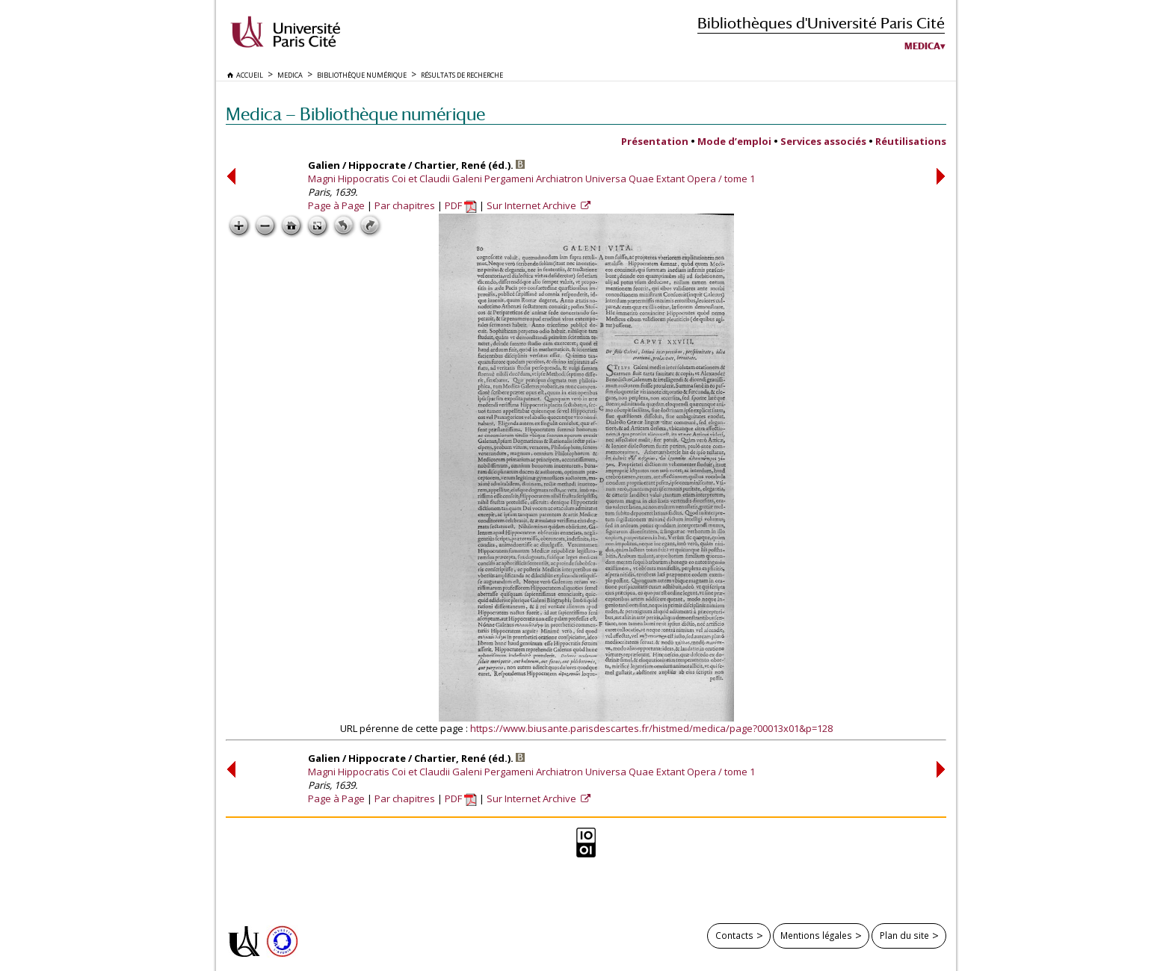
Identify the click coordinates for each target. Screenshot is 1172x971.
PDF (461, 205)
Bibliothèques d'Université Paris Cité (821, 22)
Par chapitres (404, 205)
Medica (922, 46)
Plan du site (904, 935)
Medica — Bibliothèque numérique (355, 114)
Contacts (734, 935)
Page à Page (336, 205)
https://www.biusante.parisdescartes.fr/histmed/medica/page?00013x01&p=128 (651, 728)
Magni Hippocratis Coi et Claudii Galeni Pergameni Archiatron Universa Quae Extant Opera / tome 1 (531, 178)
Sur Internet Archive (533, 205)
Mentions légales (816, 935)
